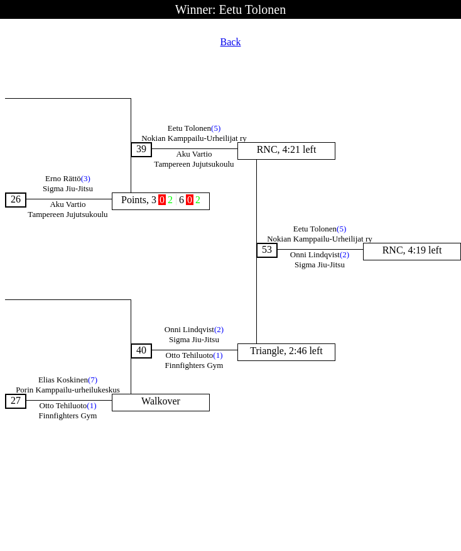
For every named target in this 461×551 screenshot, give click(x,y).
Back (230, 41)
